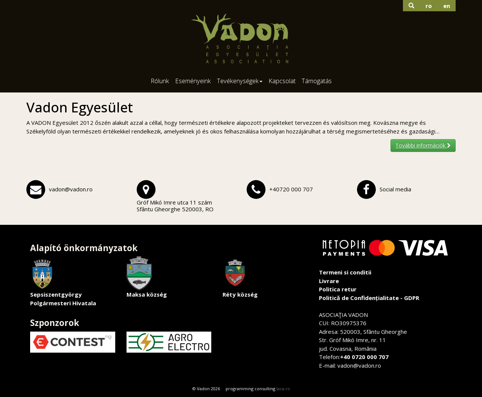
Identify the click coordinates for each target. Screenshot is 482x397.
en (446, 5)
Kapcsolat (282, 80)
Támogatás (317, 80)
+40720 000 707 (291, 189)
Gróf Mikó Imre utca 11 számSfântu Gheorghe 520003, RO (175, 205)
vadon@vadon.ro (71, 189)
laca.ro (283, 388)
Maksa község (147, 277)
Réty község (240, 277)
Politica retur (338, 289)
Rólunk (160, 80)
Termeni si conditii (345, 272)
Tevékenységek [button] (239, 80)
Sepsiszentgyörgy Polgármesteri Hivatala (63, 281)
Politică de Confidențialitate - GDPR (369, 298)
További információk (423, 145)
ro (429, 5)
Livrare (329, 281)
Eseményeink (193, 80)
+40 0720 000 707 (364, 357)
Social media (395, 189)
